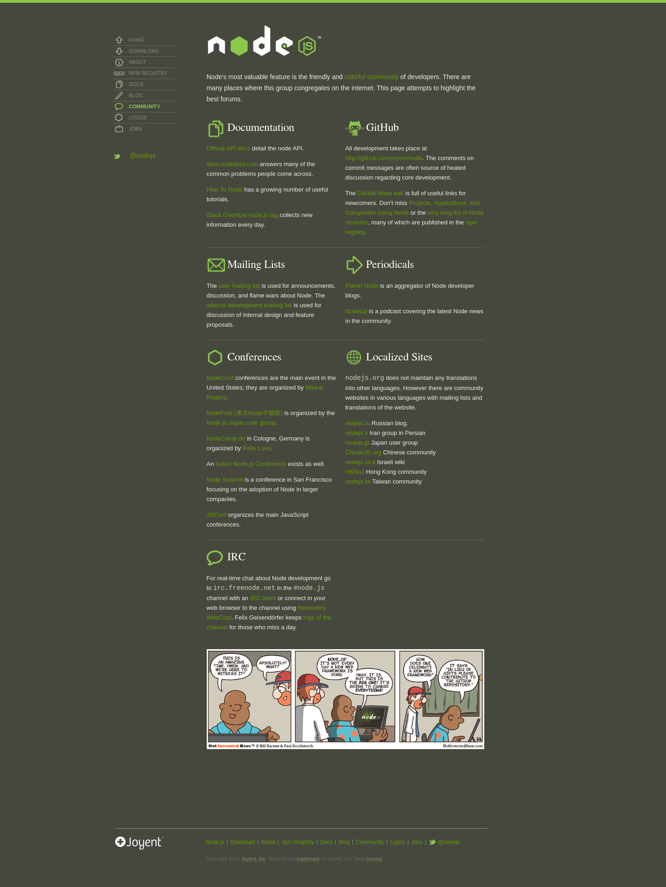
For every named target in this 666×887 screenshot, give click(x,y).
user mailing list (239, 285)
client (269, 598)
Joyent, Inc (253, 859)
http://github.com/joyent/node (384, 158)
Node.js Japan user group (241, 422)
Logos (138, 117)
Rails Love (257, 448)
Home (136, 40)
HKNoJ (354, 471)
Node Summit (225, 479)
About (138, 62)
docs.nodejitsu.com (232, 164)
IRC (255, 598)
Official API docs (228, 148)
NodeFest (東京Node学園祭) (245, 412)
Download (144, 51)
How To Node (225, 189)
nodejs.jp (357, 442)
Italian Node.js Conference (251, 463)
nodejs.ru (357, 423)
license (374, 859)
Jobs (135, 128)
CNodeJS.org (363, 452)
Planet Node (362, 285)
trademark (308, 859)
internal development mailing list (249, 305)
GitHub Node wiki (381, 193)
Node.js (214, 842)
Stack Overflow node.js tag (242, 214)
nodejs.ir (356, 432)
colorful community (372, 77)
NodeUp (356, 311)
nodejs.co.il (360, 462)
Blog (136, 95)
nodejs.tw (358, 481)
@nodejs (142, 155)
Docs (136, 84)
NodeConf (220, 377)
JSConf (217, 514)
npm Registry (148, 73)
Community (144, 106)
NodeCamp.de (226, 438)
